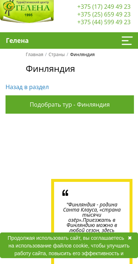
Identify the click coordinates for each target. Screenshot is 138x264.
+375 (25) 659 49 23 (104, 14)
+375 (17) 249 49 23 (104, 7)
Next (110, 148)
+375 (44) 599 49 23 (104, 22)
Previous (28, 148)
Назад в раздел (27, 87)
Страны (57, 54)
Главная (34, 54)
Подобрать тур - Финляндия (70, 104)
